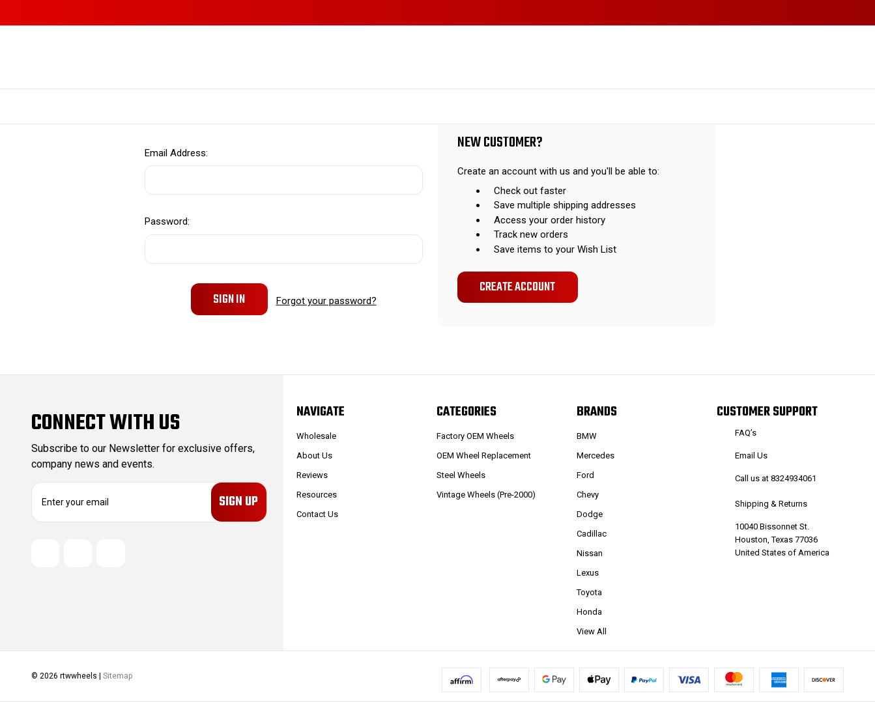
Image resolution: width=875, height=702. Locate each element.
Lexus (588, 573)
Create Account (517, 287)
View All (592, 631)
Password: (167, 221)
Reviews (312, 475)
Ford (585, 475)
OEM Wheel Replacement (484, 455)
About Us (314, 455)
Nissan (590, 553)
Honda (589, 612)
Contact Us (317, 514)
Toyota (589, 592)
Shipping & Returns (771, 504)
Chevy (588, 494)
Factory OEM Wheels (475, 436)
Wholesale (316, 436)
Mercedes (595, 455)
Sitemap (117, 676)
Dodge (590, 514)
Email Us (751, 455)
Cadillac (592, 534)
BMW (587, 436)
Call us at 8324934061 (775, 478)
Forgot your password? (326, 299)
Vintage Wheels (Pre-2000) (486, 494)
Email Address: (176, 153)
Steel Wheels (461, 475)
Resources (316, 494)
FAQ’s (745, 433)
